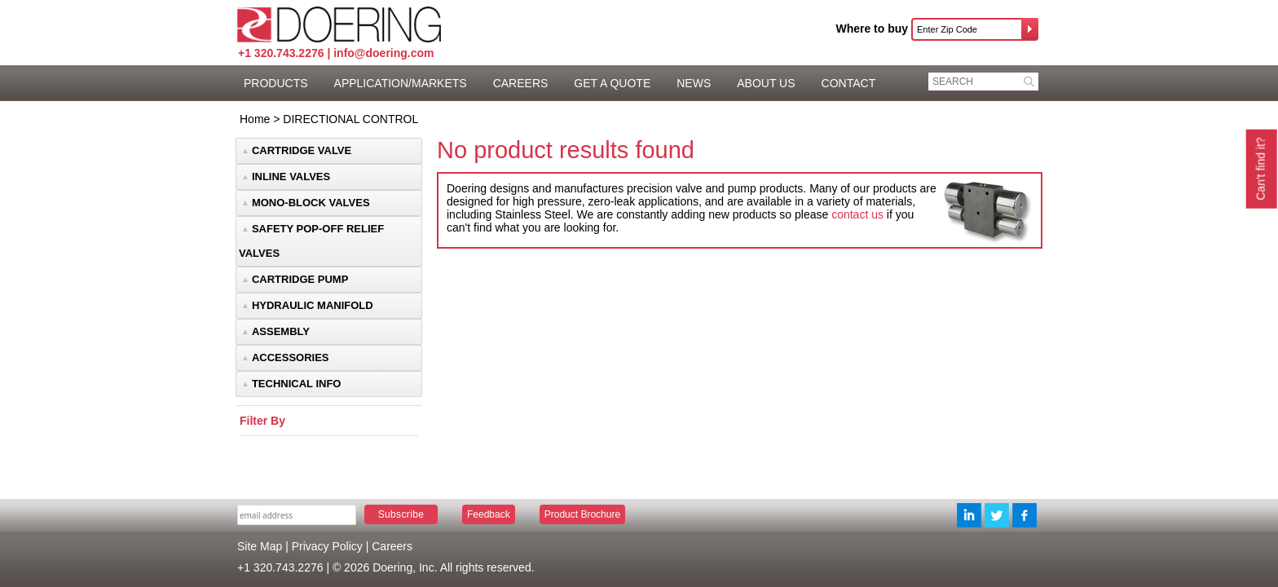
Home (255, 119)
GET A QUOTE (612, 83)
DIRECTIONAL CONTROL (350, 119)
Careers (392, 546)
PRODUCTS (276, 83)
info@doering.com (383, 53)
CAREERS (521, 83)
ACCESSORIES (290, 357)
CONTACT (849, 83)
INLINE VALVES (291, 176)
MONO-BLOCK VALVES (311, 202)
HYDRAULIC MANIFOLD (312, 305)
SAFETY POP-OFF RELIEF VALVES (311, 241)
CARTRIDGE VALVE (301, 150)
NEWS (693, 83)
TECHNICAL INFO (297, 383)
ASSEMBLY (281, 331)
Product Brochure (582, 514)
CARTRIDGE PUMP (300, 279)
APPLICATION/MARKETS (400, 83)
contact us (857, 214)
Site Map (259, 546)
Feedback (488, 514)
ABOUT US (766, 83)
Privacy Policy (327, 546)
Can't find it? (1260, 168)
